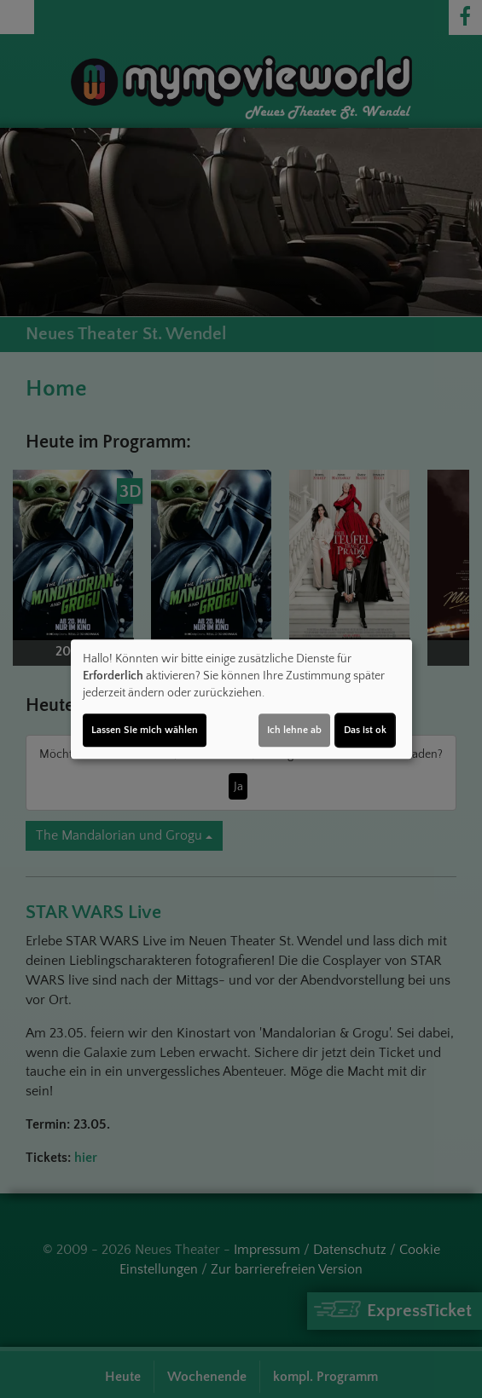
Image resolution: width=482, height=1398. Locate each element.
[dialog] (241, 699)
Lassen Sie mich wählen (144, 730)
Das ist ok (365, 730)
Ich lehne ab (294, 730)
